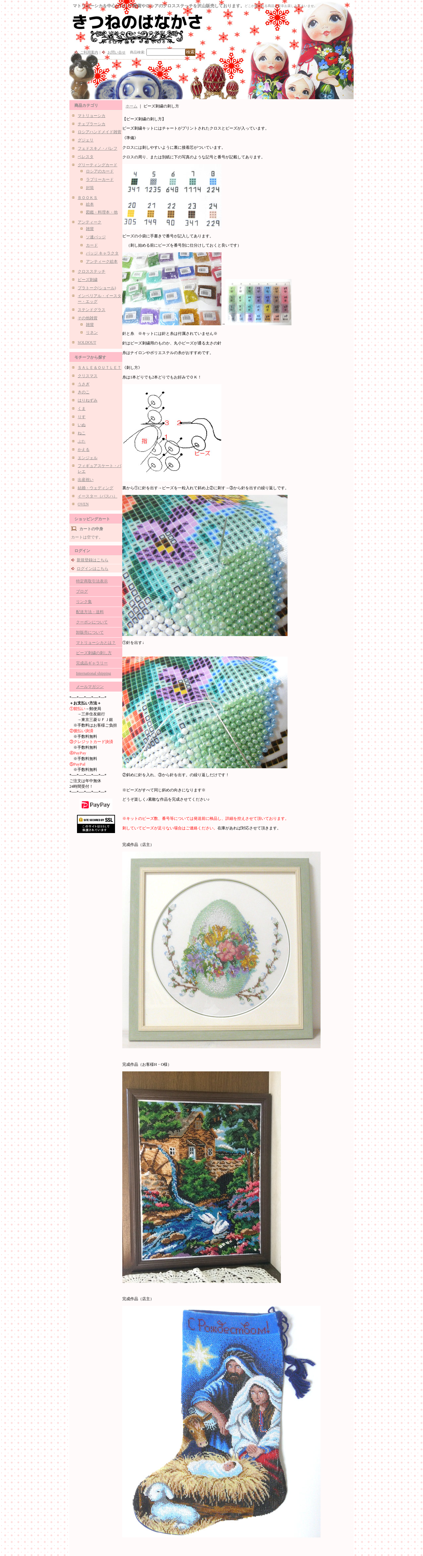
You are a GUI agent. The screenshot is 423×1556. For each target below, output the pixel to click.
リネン (92, 332)
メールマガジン (90, 686)
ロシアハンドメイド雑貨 (99, 132)
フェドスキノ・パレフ (97, 148)
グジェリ (86, 140)
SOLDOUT (87, 342)
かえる (84, 449)
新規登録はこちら (92, 560)
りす (82, 417)
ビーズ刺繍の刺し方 (94, 653)
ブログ (82, 591)
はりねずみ (87, 400)
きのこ (84, 392)
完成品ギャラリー (92, 663)
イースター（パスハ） (97, 496)
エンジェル (87, 458)
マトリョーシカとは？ (96, 642)
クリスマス (87, 376)
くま (82, 408)
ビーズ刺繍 (87, 279)
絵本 (90, 204)
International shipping (93, 673)
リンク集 (84, 601)
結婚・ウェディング (95, 488)
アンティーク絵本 (102, 261)
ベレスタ (86, 156)
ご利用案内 (89, 52)
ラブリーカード (100, 179)
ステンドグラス (91, 309)
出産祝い (86, 479)
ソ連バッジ (96, 237)
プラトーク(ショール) (97, 288)
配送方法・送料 (90, 612)
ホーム (131, 106)
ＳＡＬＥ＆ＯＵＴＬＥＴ (99, 367)
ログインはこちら (92, 568)
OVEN (83, 504)
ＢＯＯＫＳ (87, 197)
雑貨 (90, 228)
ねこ (82, 433)
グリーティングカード (97, 165)
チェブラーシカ (91, 124)
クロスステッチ (91, 271)
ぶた (82, 441)
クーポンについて (92, 622)
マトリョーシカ (91, 115)
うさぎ (84, 384)
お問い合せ (116, 52)
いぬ (82, 424)
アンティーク (89, 222)
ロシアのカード (100, 171)
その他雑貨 (87, 318)
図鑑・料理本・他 (102, 212)
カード (92, 245)
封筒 (90, 187)
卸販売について (90, 632)
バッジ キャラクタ (102, 253)
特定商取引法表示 (92, 581)
